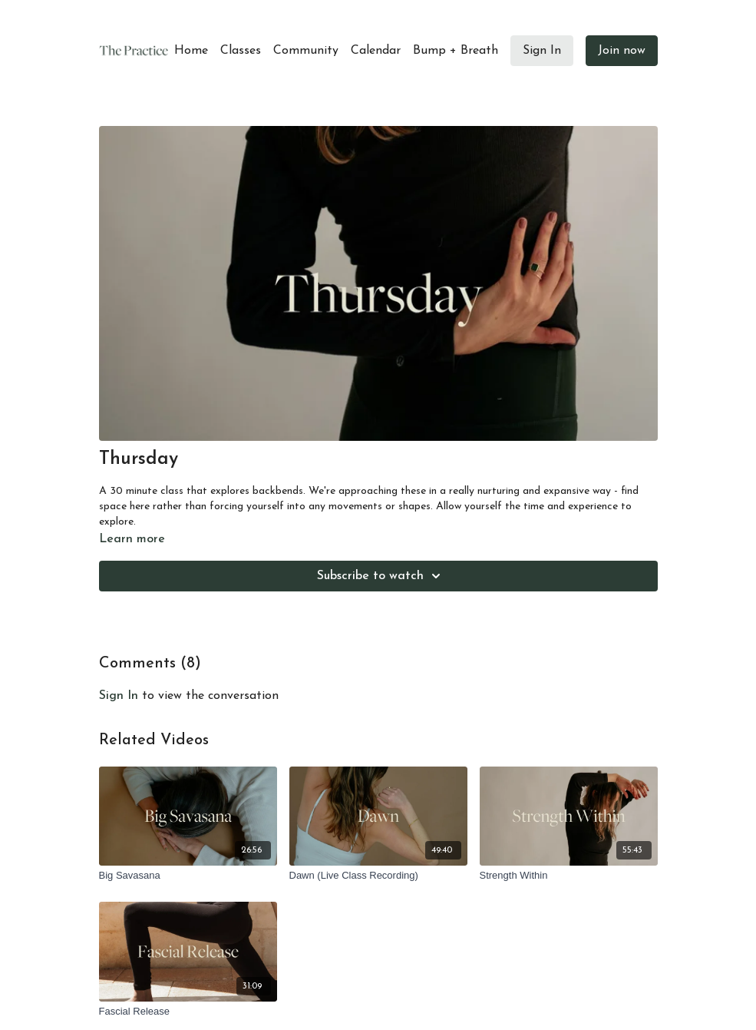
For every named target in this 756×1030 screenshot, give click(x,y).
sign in (118, 696)
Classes (240, 51)
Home (191, 51)
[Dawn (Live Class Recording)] (378, 875)
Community (305, 51)
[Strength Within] (569, 875)
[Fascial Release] (188, 1011)
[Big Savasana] (188, 875)
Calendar (376, 51)
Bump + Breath (455, 51)
